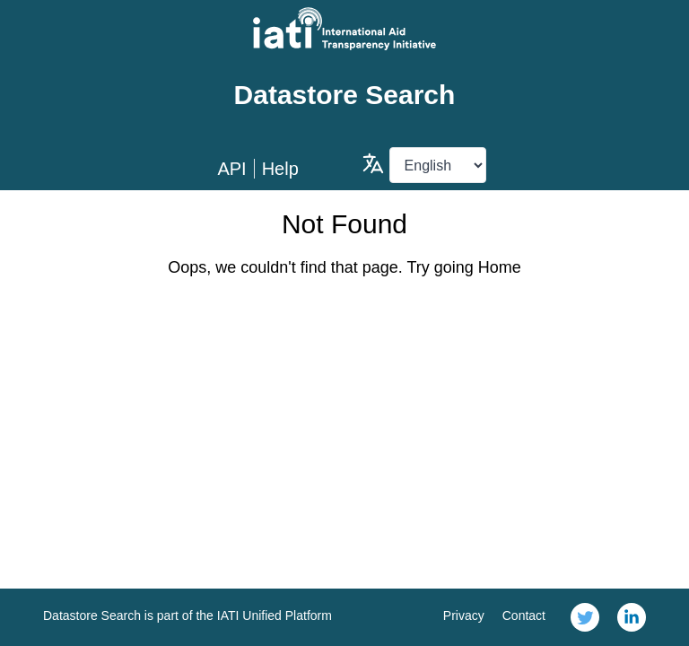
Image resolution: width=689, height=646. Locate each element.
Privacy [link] (463, 615)
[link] (585, 617)
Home (499, 267)
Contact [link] (523, 615)
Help (280, 169)
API (231, 169)
